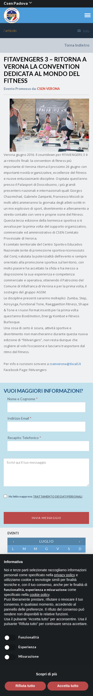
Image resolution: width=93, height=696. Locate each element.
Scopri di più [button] (46, 674)
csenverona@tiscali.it (65, 364)
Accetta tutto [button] (67, 686)
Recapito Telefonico (24, 438)
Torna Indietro (76, 45)
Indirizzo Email (19, 418)
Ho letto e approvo (43, 496)
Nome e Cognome (22, 399)
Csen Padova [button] (18, 3)
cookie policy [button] (39, 595)
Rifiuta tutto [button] (25, 686)
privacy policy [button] (64, 575)
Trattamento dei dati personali (57, 496)
